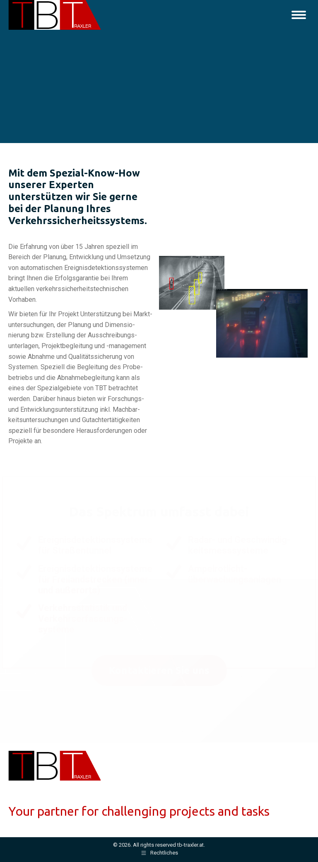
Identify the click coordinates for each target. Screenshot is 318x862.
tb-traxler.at (190, 845)
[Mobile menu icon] (299, 15)
